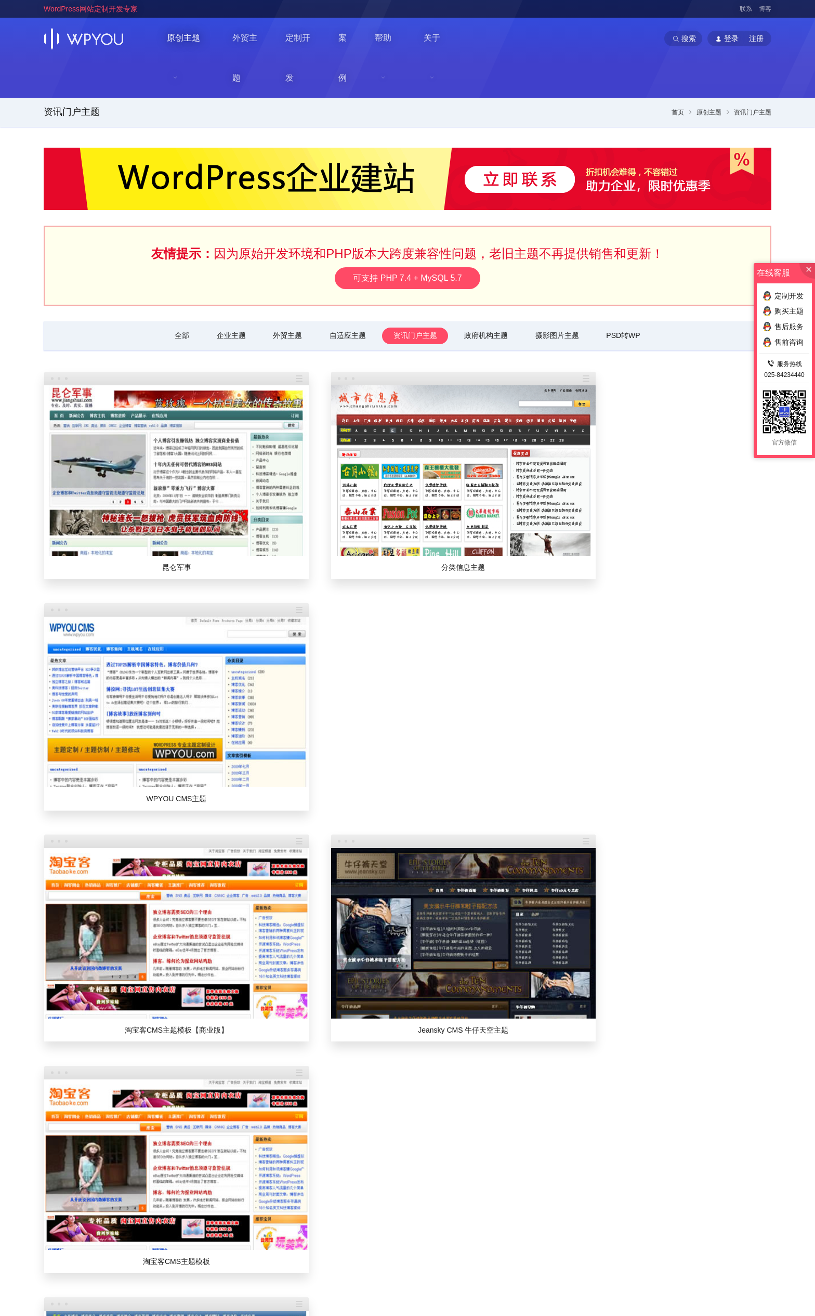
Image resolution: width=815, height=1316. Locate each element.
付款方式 (558, 1186)
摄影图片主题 (559, 297)
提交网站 (635, 1202)
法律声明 (397, 1202)
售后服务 (712, 1202)
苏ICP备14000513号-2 (174, 1291)
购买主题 (783, 311)
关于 (437, 38)
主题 (629, 1117)
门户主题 (635, 1169)
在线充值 (475, 1186)
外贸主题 (250, 38)
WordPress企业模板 (176, 1257)
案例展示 (635, 1186)
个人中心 (475, 1153)
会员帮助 (475, 1202)
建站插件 (712, 1169)
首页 (678, 74)
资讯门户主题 (72, 74)
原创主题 (184, 38)
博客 (765, 8)
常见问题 (712, 1136)
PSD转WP (625, 297)
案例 (350, 38)
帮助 (387, 38)
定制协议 (558, 1169)
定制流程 (558, 1153)
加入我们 (397, 1169)
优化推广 (712, 1153)
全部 (179, 297)
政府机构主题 (487, 297)
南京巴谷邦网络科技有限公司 (122, 1280)
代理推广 (475, 1169)
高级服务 (558, 1202)
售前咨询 (712, 1186)
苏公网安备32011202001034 (94, 1291)
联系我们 (397, 1153)
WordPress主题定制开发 (246, 1257)
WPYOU (55, 1245)
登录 (468, 1136)
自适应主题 (347, 297)
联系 (746, 8)
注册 (488, 1136)
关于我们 (397, 1136)
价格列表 (558, 1136)
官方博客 (397, 1186)
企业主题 (229, 297)
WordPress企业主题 (112, 1257)
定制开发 (304, 38)
